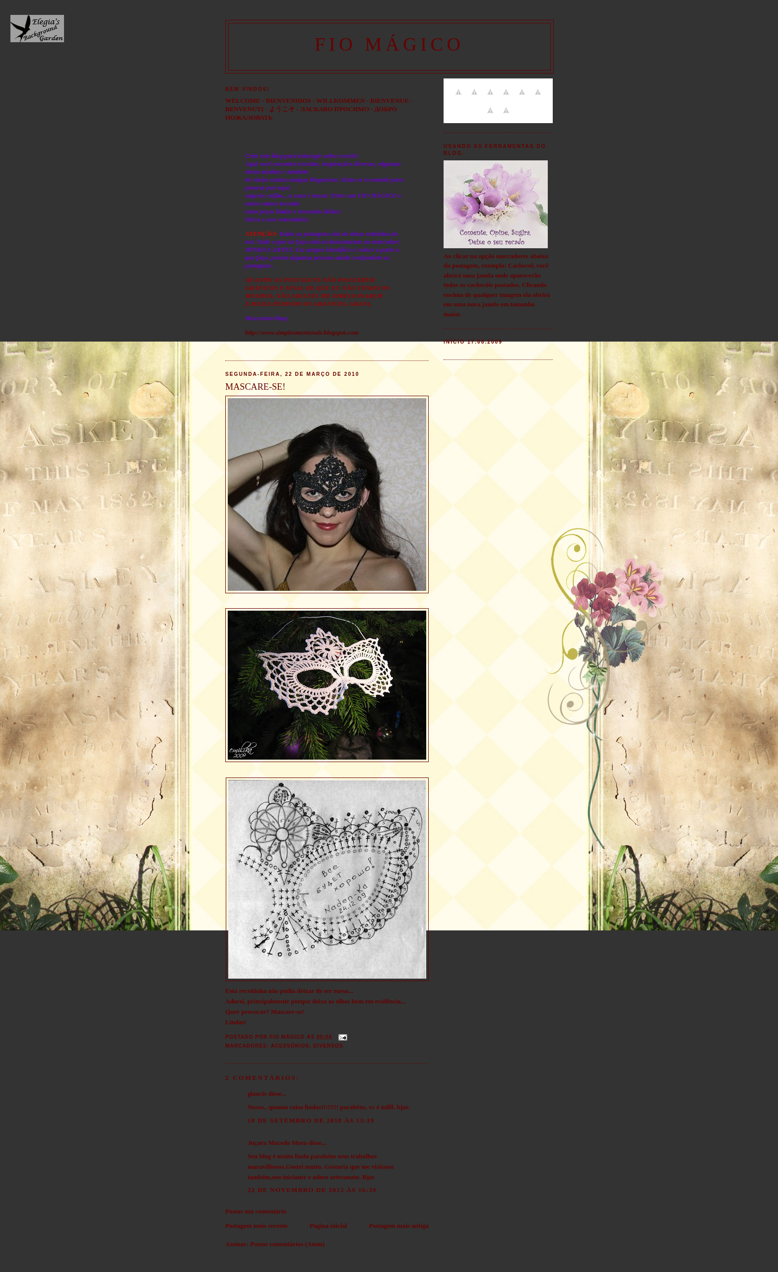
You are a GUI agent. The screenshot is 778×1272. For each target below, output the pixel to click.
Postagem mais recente (256, 1225)
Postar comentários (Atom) (287, 1244)
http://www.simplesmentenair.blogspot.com (302, 332)
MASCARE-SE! (255, 387)
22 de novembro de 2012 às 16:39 (312, 1190)
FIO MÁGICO (389, 44)
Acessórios (290, 1046)
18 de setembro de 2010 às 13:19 (311, 1120)
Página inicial (328, 1225)
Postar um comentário (255, 1211)
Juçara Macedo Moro (277, 1142)
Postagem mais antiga (399, 1225)
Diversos (328, 1046)
